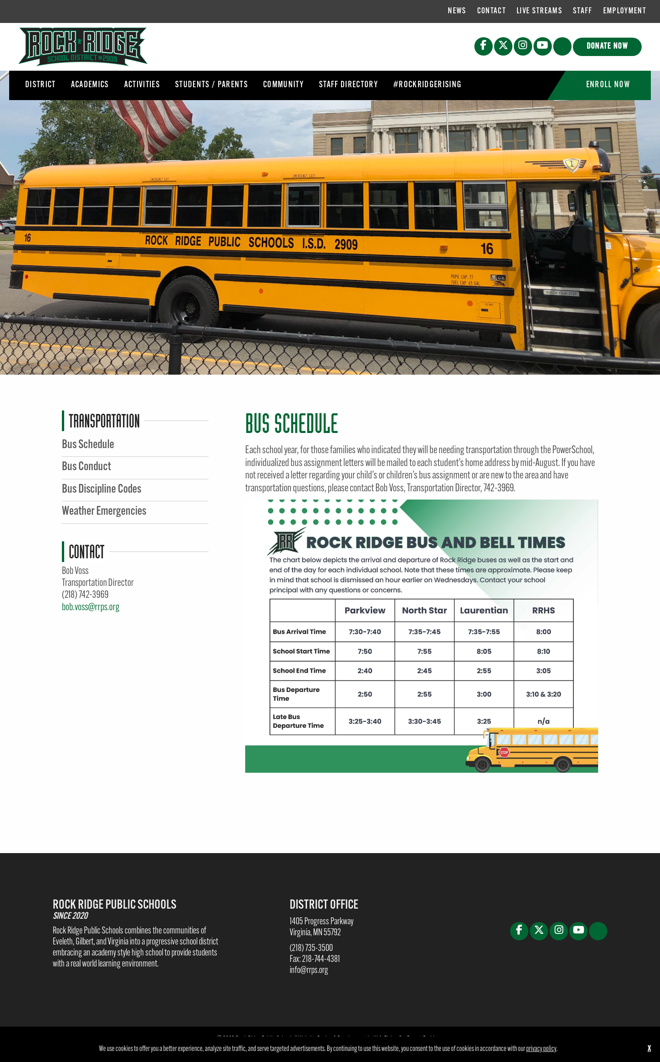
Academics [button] (90, 85)
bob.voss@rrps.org (90, 607)
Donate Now (607, 46)
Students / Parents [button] (211, 85)
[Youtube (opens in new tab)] (543, 46)
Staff (583, 11)
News (457, 11)
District (40, 85)
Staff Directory (348, 85)
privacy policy (541, 1049)
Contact (491, 11)
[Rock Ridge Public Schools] (83, 46)
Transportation (104, 420)
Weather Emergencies (104, 512)
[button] (562, 46)
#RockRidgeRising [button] (427, 85)
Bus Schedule (88, 445)
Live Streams (539, 11)
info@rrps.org (309, 970)
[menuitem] (457, 11)
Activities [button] (142, 85)
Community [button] (283, 85)
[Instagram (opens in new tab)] (523, 46)
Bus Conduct (86, 467)
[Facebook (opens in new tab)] (483, 46)
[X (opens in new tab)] (503, 46)
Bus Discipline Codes (101, 489)
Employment (624, 11)
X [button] (649, 1049)
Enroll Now (608, 85)
